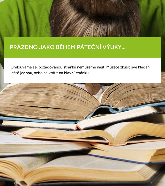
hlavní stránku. (76, 73)
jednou (26, 73)
